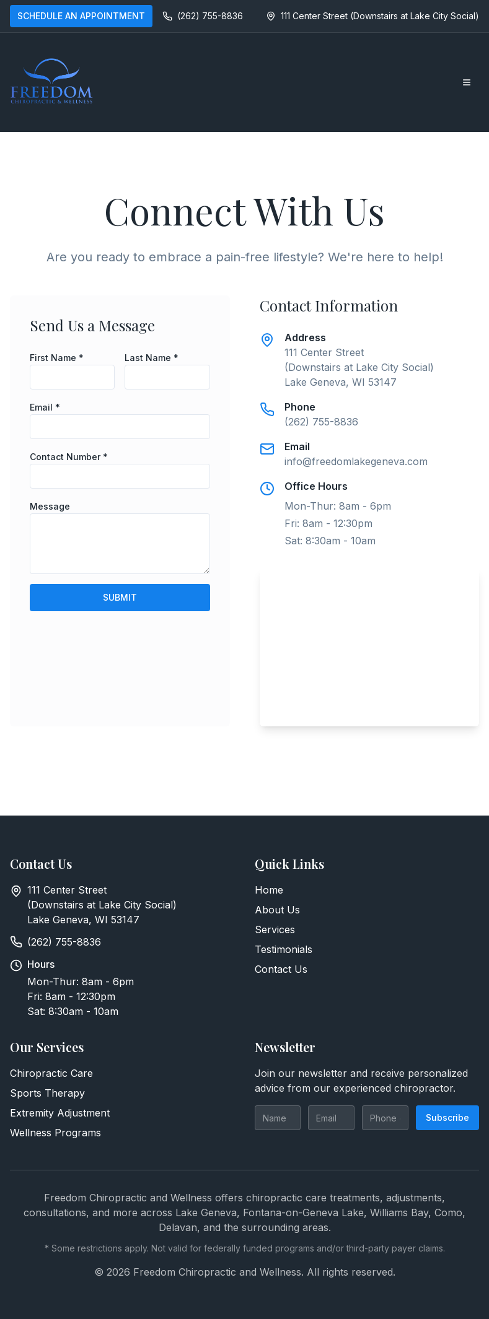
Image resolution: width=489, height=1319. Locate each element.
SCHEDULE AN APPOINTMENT (81, 16)
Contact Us (281, 969)
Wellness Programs (55, 1132)
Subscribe (447, 1117)
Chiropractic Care (51, 1073)
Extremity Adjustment (60, 1113)
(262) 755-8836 (321, 422)
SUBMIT (120, 597)
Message (50, 506)
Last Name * (151, 357)
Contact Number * (69, 456)
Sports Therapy (47, 1093)
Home (269, 890)
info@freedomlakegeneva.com (356, 461)
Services (275, 929)
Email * (45, 407)
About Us (277, 909)
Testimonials (283, 949)
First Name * (57, 357)
